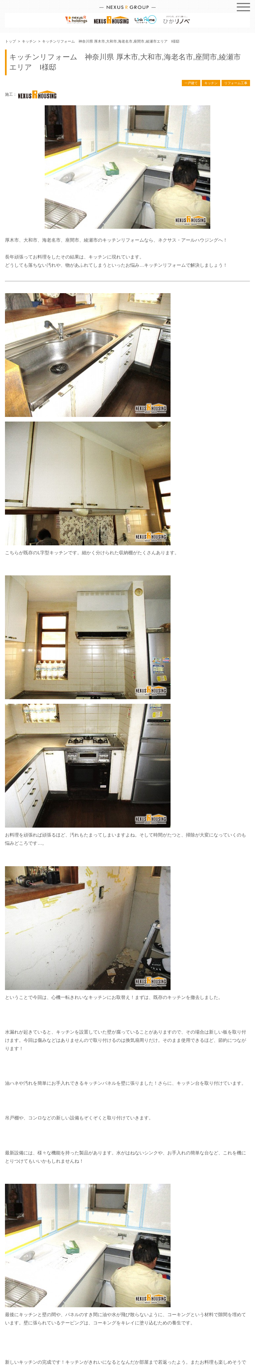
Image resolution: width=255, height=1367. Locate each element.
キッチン (211, 83)
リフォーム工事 (235, 83)
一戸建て (191, 83)
